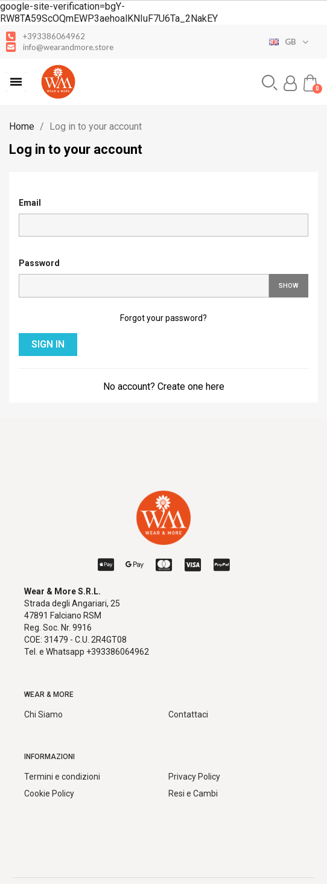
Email (30, 203)
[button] (16, 82)
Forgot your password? (163, 318)
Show (289, 286)
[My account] (290, 83)
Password (39, 263)
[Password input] (144, 285)
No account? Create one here (163, 386)
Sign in (48, 344)
